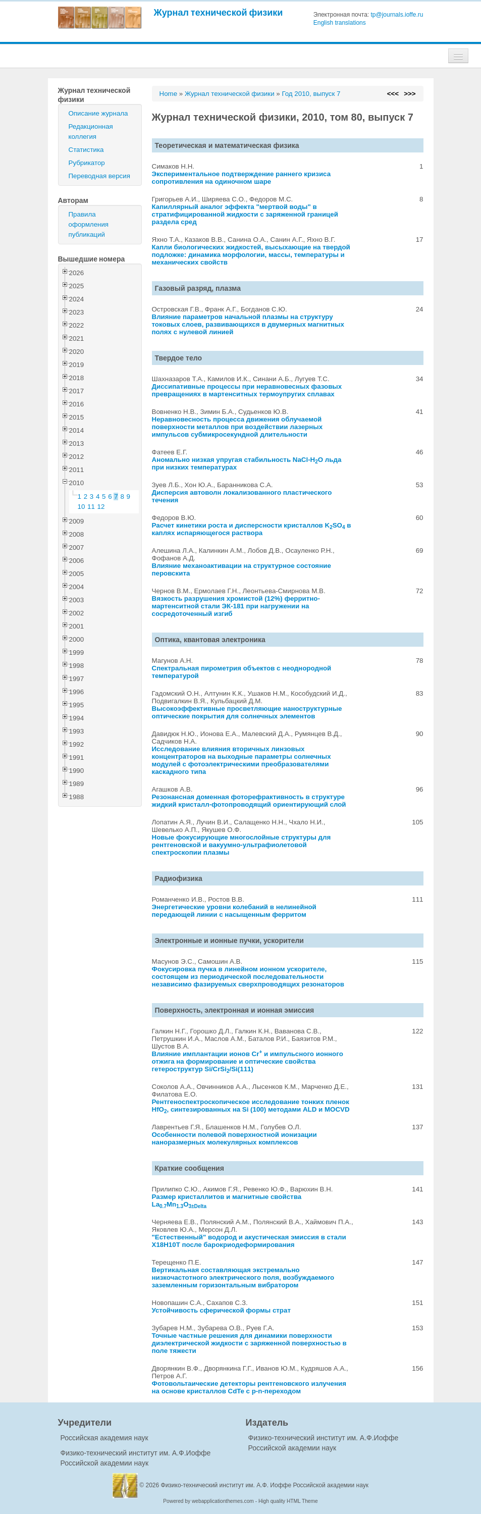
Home (168, 93)
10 (81, 506)
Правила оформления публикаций (89, 224)
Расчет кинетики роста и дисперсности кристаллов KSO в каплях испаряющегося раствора (251, 529)
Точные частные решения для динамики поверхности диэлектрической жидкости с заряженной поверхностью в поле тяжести (249, 1343)
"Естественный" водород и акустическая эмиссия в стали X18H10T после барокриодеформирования (249, 1240)
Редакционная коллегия (91, 131)
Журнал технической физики (218, 12)
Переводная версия (99, 176)
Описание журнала (98, 113)
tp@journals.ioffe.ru (396, 14)
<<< (393, 93)
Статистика (86, 149)
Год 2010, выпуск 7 (311, 93)
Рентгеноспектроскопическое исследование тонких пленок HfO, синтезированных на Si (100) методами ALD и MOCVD (251, 1105)
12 (101, 506)
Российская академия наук (104, 1438)
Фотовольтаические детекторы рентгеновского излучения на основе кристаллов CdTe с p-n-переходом (249, 1387)
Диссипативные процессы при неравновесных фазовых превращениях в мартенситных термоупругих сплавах (247, 390)
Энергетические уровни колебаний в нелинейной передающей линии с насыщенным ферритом (234, 910)
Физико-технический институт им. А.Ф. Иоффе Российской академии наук (265, 1485)
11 (91, 506)
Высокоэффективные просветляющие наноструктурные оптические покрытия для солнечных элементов (247, 712)
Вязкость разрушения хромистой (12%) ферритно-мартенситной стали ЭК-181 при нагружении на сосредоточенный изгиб (236, 606)
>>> (409, 93)
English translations (339, 22)
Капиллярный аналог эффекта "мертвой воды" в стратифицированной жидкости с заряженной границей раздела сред (245, 214)
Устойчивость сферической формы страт (221, 1310)
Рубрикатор (87, 163)
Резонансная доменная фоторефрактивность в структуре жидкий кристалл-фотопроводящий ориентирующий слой (249, 800)
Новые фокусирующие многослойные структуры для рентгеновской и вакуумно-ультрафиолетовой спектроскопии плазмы (241, 844)
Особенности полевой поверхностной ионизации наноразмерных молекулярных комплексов (234, 1138)
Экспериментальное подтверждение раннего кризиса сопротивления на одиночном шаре (241, 177)
